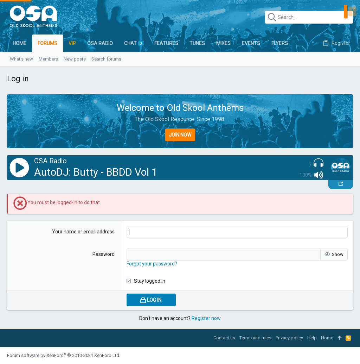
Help (312, 337)
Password (103, 254)
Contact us (224, 337)
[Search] (309, 17)
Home (327, 337)
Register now (206, 318)
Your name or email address (83, 231)
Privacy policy (289, 337)
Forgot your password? (152, 263)
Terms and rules (255, 337)
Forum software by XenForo (63, 355)
